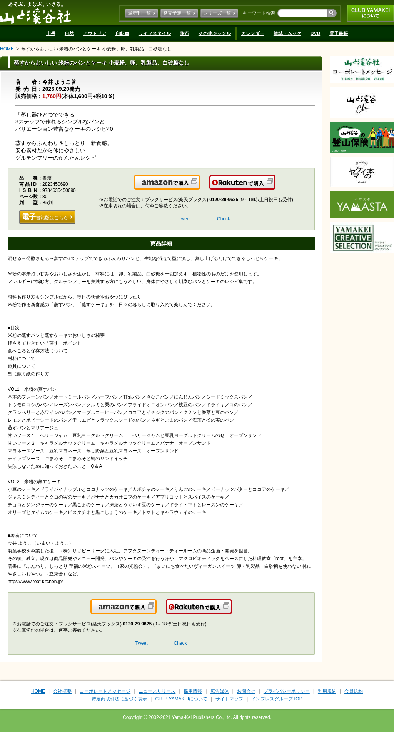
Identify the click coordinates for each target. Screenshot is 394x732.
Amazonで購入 (199, 187)
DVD (315, 33)
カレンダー (252, 33)
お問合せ (246, 691)
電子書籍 (338, 33)
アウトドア (94, 33)
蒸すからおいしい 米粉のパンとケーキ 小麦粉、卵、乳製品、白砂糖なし (96, 49)
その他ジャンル (215, 33)
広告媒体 (219, 691)
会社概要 (62, 691)
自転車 (122, 33)
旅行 (184, 33)
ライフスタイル (155, 33)
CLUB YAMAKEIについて (370, 13)
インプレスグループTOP (276, 699)
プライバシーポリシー (287, 691)
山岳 (50, 33)
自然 (69, 33)
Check (223, 219)
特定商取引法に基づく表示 (119, 699)
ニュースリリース (157, 691)
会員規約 (353, 691)
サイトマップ (229, 699)
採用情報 (193, 691)
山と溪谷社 (35, 12)
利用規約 (327, 691)
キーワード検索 (259, 13)
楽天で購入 (274, 187)
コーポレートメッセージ (105, 691)
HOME (7, 49)
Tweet (185, 219)
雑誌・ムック (287, 33)
